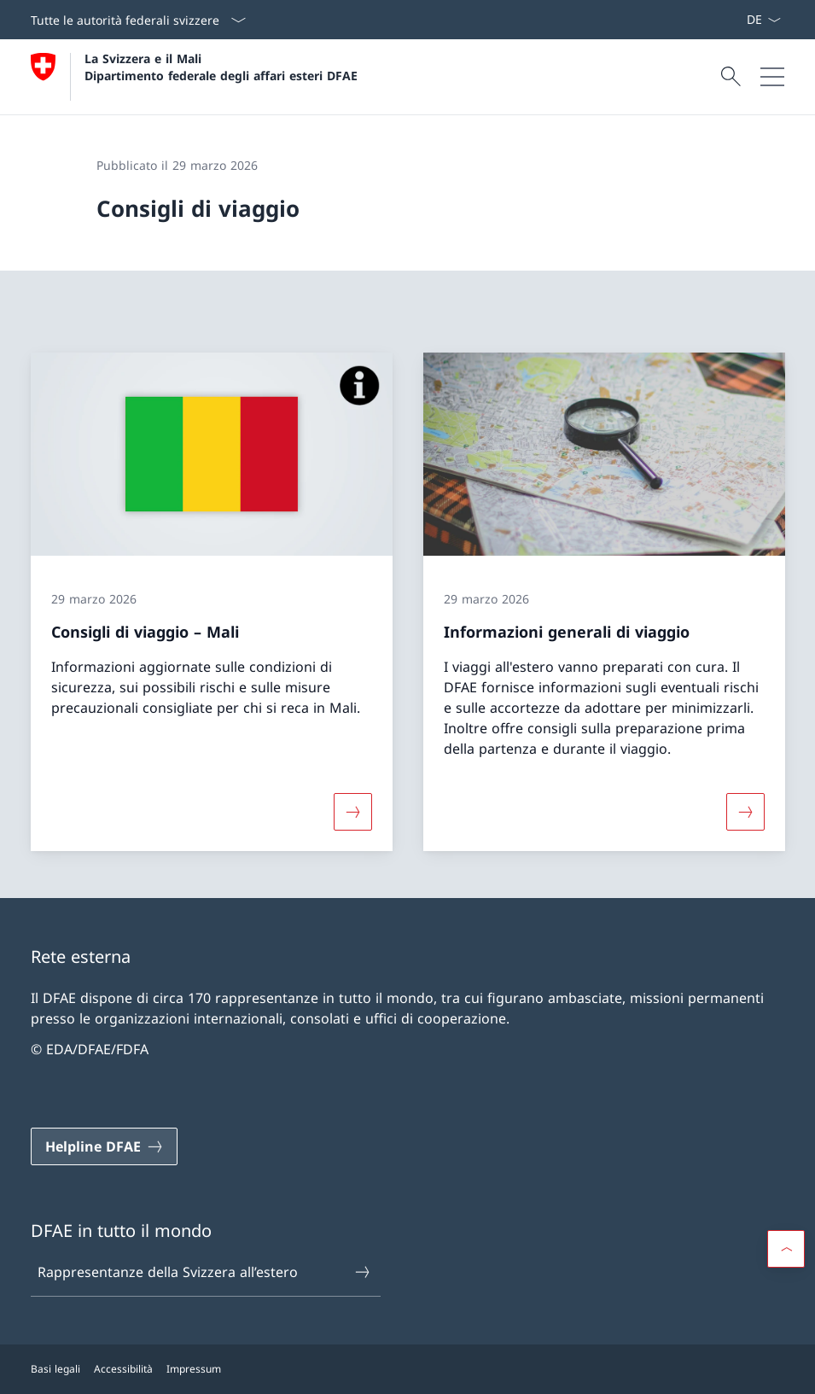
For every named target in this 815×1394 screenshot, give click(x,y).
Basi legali (55, 1369)
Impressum (193, 1369)
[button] (786, 1249)
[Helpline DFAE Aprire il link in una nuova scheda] (104, 1146)
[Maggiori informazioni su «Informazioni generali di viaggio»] (745, 811)
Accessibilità (123, 1369)
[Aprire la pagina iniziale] (194, 77)
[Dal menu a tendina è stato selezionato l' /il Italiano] (763, 19)
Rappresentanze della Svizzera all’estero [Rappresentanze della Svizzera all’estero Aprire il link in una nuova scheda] (204, 1272)
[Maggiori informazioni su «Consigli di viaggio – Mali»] (352, 811)
